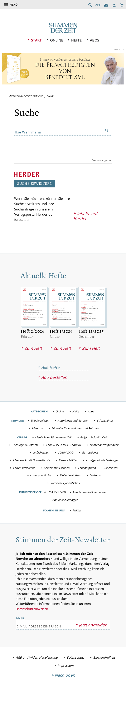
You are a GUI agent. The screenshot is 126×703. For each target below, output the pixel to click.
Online (56, 40)
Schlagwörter (105, 421)
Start (36, 40)
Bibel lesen (110, 468)
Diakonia (94, 476)
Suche (50, 96)
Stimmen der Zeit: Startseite (25, 96)
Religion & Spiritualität (93, 438)
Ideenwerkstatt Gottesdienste (31, 461)
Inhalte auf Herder (84, 217)
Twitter (76, 511)
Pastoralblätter (68, 461)
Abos (94, 40)
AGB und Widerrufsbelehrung (37, 659)
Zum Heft (33, 349)
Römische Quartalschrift (65, 483)
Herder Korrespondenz (104, 445)
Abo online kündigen (65, 500)
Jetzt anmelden (93, 626)
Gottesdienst (90, 453)
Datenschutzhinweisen (32, 610)
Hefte (76, 40)
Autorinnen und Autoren (73, 421)
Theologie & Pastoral (25, 445)
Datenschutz (75, 659)
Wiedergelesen (40, 421)
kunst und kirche (40, 476)
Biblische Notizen (70, 476)
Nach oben (65, 676)
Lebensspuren (87, 468)
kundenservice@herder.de (89, 493)
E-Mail (20, 619)
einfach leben (41, 453)
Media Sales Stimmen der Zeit (53, 438)
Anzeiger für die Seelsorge (101, 461)
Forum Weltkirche (24, 468)
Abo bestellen (54, 378)
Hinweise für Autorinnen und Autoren (75, 429)
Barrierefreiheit (104, 659)
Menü (14, 4)
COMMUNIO (65, 453)
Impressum (65, 667)
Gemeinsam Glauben (56, 468)
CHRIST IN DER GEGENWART (63, 445)
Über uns (37, 429)
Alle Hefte (50, 368)
